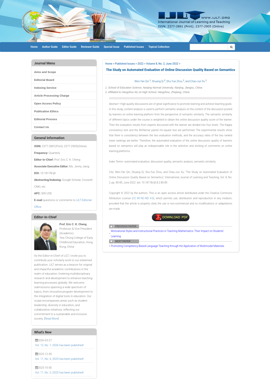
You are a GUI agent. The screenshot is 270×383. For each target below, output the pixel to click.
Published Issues (134, 46)
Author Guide (50, 46)
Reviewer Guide (90, 46)
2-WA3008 (171, 217)
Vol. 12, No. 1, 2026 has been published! (59, 345)
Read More (51, 318)
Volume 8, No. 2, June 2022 (162, 63)
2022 (141, 63)
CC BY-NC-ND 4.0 (143, 198)
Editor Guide (69, 46)
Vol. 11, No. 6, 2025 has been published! (59, 359)
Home (34, 46)
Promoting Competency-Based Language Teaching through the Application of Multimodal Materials (167, 245)
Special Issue (112, 46)
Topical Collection (158, 46)
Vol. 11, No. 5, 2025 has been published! (59, 372)
